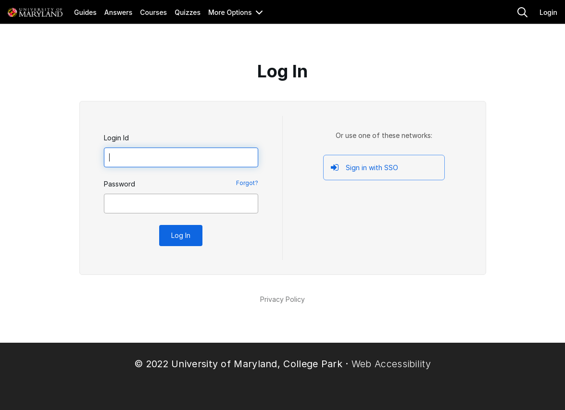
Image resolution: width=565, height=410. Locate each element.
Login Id (116, 138)
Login (548, 12)
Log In (180, 235)
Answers (118, 12)
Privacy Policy (282, 299)
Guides (85, 12)
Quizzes (188, 12)
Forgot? (247, 182)
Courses (153, 12)
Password (119, 184)
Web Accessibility (391, 364)
